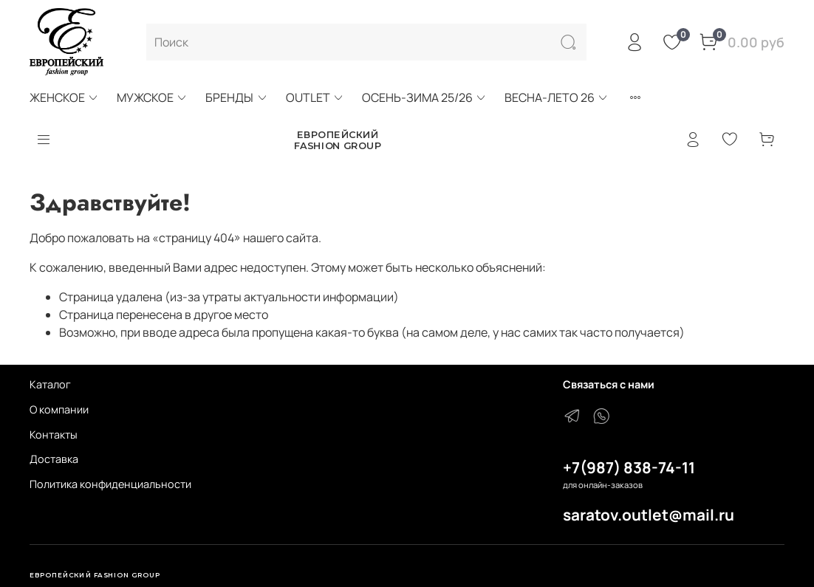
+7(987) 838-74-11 (629, 467)
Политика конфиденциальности (110, 484)
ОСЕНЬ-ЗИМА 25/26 (424, 97)
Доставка (54, 459)
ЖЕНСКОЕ (64, 97)
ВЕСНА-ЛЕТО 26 (557, 97)
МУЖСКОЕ (152, 97)
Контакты (54, 435)
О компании (59, 409)
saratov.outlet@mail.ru (648, 514)
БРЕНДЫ (236, 97)
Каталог (50, 384)
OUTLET (315, 97)
